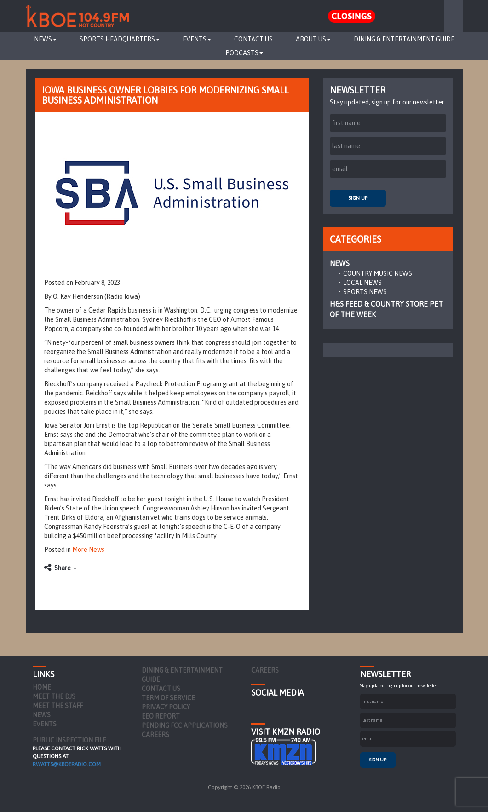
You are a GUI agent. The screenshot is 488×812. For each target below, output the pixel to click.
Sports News (365, 292)
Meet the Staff (58, 705)
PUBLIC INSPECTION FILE (69, 740)
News (45, 39)
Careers (155, 734)
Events (197, 39)
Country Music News (377, 273)
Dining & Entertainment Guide (404, 39)
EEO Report (161, 716)
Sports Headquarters (120, 39)
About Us (313, 39)
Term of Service (168, 698)
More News (88, 549)
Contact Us (253, 39)
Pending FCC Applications (185, 725)
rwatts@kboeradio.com (67, 764)
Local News (362, 282)
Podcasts (244, 53)
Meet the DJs (54, 696)
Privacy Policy (166, 707)
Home (42, 687)
